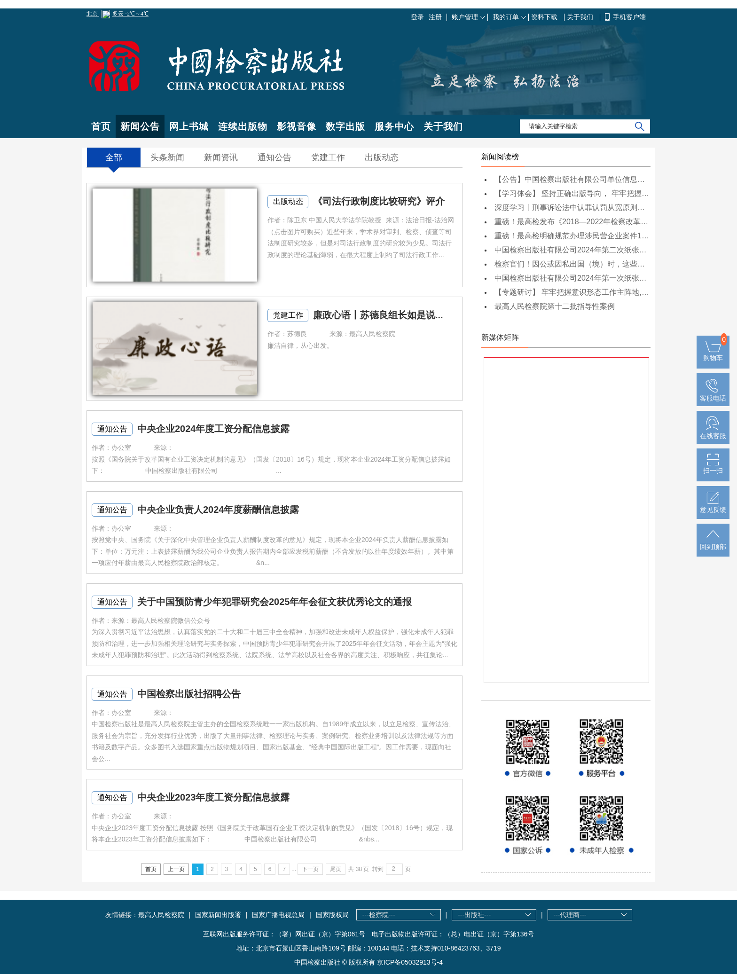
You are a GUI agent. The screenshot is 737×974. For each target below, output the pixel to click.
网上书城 (189, 126)
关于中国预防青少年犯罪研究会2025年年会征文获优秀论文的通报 (274, 602)
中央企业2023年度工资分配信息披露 (213, 797)
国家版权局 (332, 915)
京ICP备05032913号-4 (410, 962)
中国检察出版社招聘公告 (189, 694)
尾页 (335, 869)
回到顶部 (713, 542)
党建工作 (288, 315)
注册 (435, 17)
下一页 (310, 869)
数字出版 (345, 126)
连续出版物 (242, 126)
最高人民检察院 (161, 915)
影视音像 (296, 126)
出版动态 (288, 201)
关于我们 (581, 17)
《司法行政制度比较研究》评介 (379, 201)
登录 (417, 17)
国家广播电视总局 (278, 915)
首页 (101, 126)
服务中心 (394, 126)
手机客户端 (629, 17)
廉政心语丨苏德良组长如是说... (378, 315)
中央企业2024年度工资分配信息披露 (213, 429)
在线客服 (713, 432)
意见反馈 (713, 505)
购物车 (713, 353)
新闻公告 (140, 126)
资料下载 (545, 17)
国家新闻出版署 (218, 915)
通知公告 (112, 429)
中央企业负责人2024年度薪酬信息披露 (218, 509)
